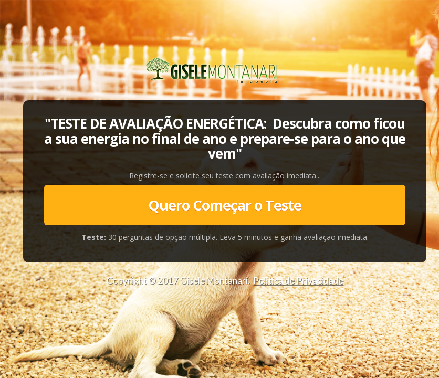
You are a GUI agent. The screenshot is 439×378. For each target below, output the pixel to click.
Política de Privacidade (298, 280)
